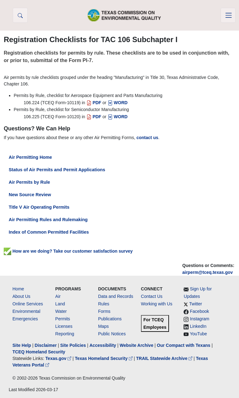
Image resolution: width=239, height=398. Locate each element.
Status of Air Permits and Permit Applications (57, 169)
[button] (20, 15)
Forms (104, 311)
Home (18, 288)
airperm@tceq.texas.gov (207, 272)
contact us (147, 137)
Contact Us (151, 296)
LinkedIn (198, 326)
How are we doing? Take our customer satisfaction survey (68, 251)
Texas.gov (59, 358)
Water (61, 311)
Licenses (64, 326)
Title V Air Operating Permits (39, 207)
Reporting (64, 333)
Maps (103, 326)
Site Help (21, 345)
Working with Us (156, 303)
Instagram (199, 318)
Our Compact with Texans (183, 345)
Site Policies (73, 345)
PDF (94, 102)
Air (58, 296)
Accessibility (103, 345)
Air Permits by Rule (29, 182)
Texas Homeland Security (104, 358)
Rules (103, 303)
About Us (21, 296)
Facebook (199, 311)
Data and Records (115, 296)
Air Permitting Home (30, 157)
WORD (118, 102)
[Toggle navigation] (228, 15)
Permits (62, 318)
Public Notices (112, 333)
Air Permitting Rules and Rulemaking (48, 219)
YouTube (198, 333)
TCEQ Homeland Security (38, 351)
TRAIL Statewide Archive (165, 358)
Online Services (27, 303)
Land (60, 303)
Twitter (195, 303)
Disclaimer (46, 345)
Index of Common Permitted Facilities (49, 232)
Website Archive (136, 345)
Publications (110, 318)
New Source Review (30, 194)
